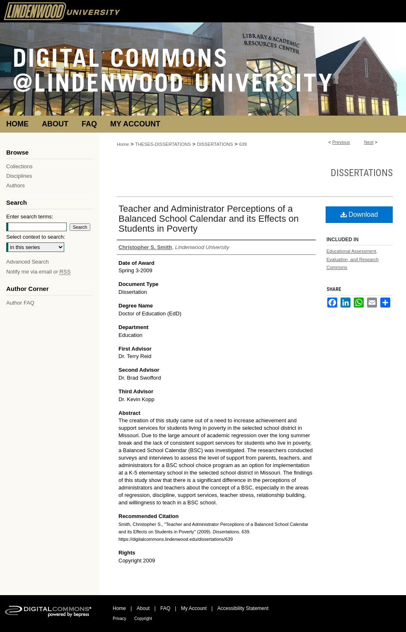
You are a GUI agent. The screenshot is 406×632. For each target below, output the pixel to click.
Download (359, 214)
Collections (19, 166)
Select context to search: (35, 237)
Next (369, 142)
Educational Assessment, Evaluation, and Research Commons (352, 259)
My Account (194, 608)
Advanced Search (27, 262)
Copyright (143, 618)
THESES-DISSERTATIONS (163, 144)
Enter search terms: (29, 216)
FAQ (165, 608)
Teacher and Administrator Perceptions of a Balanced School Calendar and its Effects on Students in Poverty (208, 218)
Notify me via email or (38, 272)
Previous (341, 142)
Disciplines (19, 176)
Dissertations (362, 173)
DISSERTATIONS (215, 144)
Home (123, 144)
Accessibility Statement (243, 608)
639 (243, 144)
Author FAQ (20, 303)
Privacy (119, 618)
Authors (15, 185)
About (143, 608)
